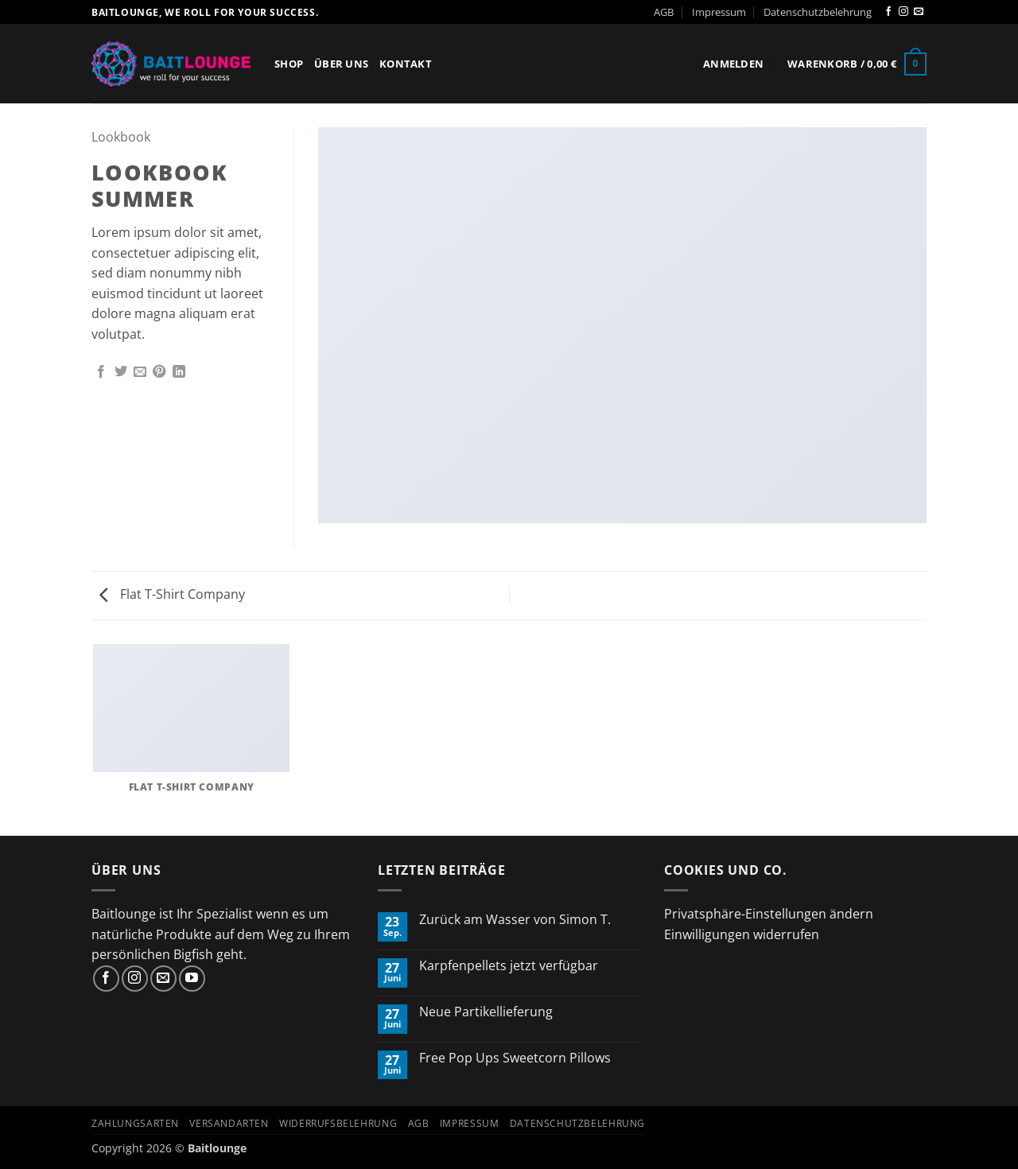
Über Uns (341, 63)
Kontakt (405, 63)
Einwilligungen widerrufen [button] (741, 934)
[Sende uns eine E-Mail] (918, 11)
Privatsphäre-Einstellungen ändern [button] (768, 913)
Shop (288, 63)
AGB (664, 12)
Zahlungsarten (135, 1123)
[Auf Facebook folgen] (888, 11)
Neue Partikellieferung (486, 1011)
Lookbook (120, 137)
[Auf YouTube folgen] (192, 978)
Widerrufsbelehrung (338, 1123)
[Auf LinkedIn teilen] (179, 372)
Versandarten (228, 1123)
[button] (733, 63)
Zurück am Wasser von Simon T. (515, 919)
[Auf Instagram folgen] (903, 11)
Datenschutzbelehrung (818, 12)
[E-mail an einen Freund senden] (140, 372)
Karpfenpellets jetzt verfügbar (508, 965)
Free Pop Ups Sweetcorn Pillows (515, 1058)
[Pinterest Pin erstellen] (159, 372)
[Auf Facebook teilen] (101, 372)
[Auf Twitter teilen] (121, 372)
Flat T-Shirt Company (172, 594)
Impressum (719, 12)
